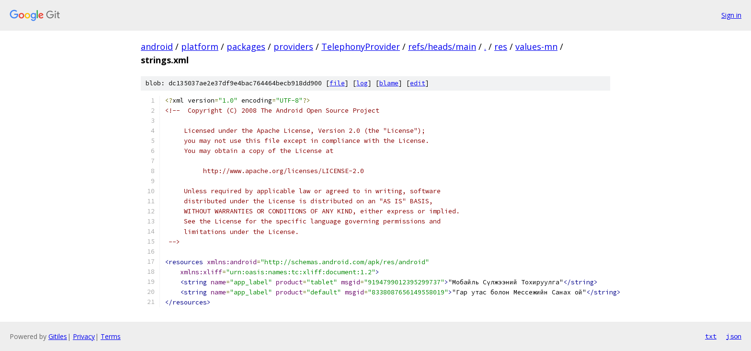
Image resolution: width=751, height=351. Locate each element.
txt (711, 336)
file (337, 83)
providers (293, 46)
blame (388, 83)
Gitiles (57, 336)
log (362, 83)
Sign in (731, 15)
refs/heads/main (442, 46)
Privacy (84, 336)
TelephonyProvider (360, 46)
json (733, 336)
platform (199, 46)
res (500, 46)
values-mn (536, 46)
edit (417, 83)
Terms (111, 336)
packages (246, 46)
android (157, 46)
